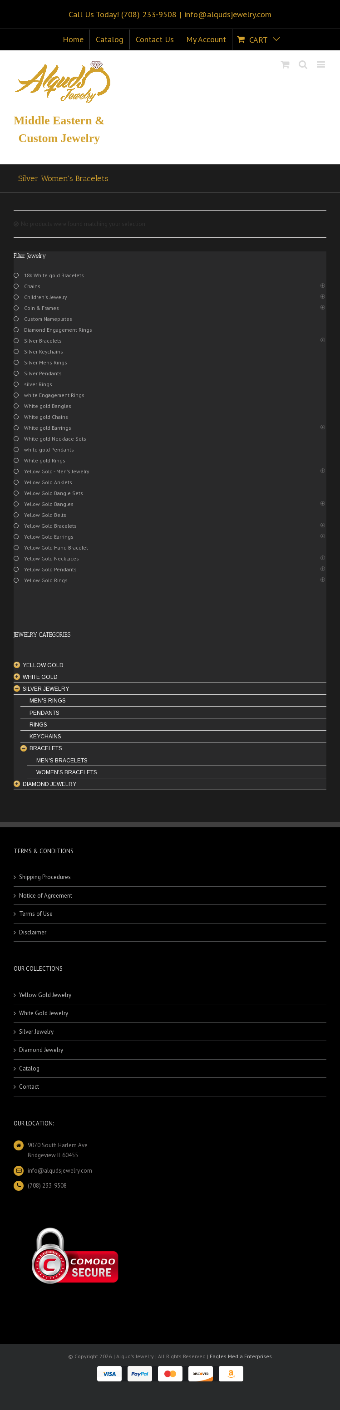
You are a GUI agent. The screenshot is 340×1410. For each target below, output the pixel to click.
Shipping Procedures (45, 877)
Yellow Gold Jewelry (45, 995)
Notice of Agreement (45, 895)
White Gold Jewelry (43, 1013)
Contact (29, 1087)
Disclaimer (32, 932)
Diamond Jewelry (41, 1050)
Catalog (29, 1068)
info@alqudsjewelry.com (227, 14)
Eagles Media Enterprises (241, 1356)
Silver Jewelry (36, 1032)
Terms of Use (36, 914)
